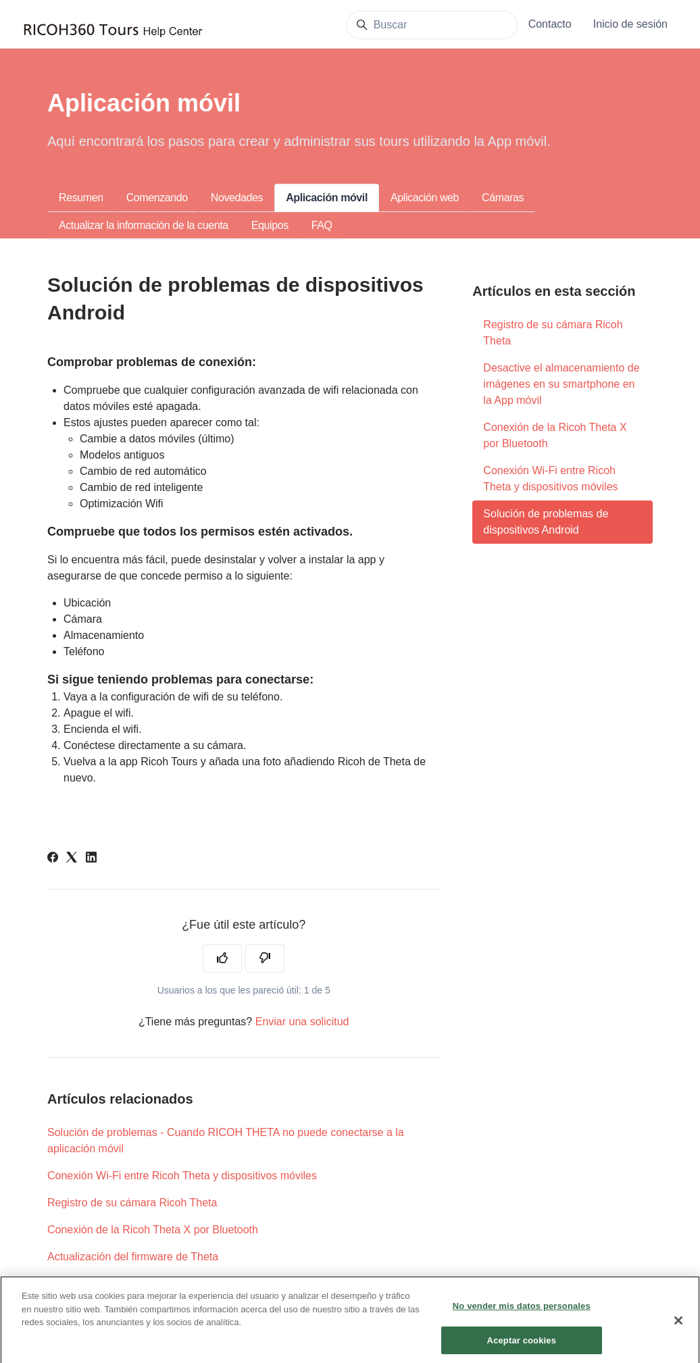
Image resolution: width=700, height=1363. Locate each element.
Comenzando (157, 197)
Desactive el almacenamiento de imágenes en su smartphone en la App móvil (561, 384)
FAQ (321, 225)
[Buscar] (432, 24)
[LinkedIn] (91, 859)
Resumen (81, 197)
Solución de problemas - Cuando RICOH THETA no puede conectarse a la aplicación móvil (225, 1140)
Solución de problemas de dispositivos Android (545, 522)
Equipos (270, 225)
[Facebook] (52, 859)
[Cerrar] (678, 1327)
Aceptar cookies (521, 1346)
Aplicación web (425, 197)
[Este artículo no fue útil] (264, 958)
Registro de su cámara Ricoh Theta (132, 1202)
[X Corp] (71, 859)
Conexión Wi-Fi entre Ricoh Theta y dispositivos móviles (182, 1175)
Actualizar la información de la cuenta (143, 225)
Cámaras (503, 197)
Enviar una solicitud (302, 1021)
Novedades (237, 197)
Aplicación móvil (327, 197)
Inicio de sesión (630, 24)
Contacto (550, 24)
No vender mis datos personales (522, 1313)
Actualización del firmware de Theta (132, 1256)
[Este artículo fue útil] (222, 958)
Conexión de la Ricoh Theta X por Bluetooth (152, 1229)
